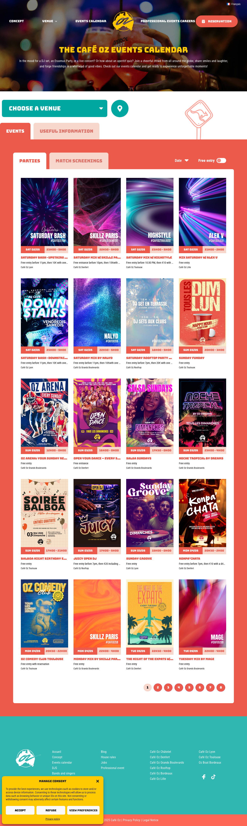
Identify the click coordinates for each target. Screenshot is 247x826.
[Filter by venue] (54, 108)
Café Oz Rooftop (160, 768)
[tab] (15, 131)
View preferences (83, 810)
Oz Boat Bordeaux (210, 762)
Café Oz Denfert (160, 757)
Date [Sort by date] (182, 160)
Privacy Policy (131, 820)
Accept (20, 810)
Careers (187, 21)
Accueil (56, 752)
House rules (108, 757)
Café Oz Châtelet (160, 752)
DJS (54, 768)
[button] (98, 781)
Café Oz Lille (158, 779)
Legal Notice (150, 820)
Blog (104, 752)
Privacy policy (53, 819)
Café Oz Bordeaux (161, 773)
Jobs (104, 762)
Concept (57, 757)
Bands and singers (63, 773)
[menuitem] (233, 4)
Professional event (112, 768)
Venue (49, 21)
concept (16, 21)
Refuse (51, 810)
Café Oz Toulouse (210, 757)
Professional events (160, 21)
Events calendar (90, 21)
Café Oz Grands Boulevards (167, 762)
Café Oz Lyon (207, 752)
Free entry (212, 160)
